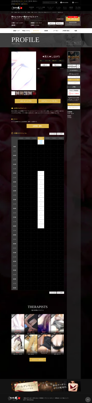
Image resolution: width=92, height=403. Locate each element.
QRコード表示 (78, 66)
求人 (36, 1)
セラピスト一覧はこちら (74, 42)
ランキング (50, 8)
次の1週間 (60, 133)
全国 (12, 1)
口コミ (65, 8)
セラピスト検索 (40, 8)
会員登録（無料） (38, 126)
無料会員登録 (64, 1)
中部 (19, 1)
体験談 (71, 8)
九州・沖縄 (28, 1)
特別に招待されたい (74, 107)
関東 (14, 1)
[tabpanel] (23, 71)
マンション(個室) (22, 18)
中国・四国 (32, 1)
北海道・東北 (22, 1)
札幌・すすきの (14, 18)
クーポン (58, 8)
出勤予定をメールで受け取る (49, 101)
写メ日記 (78, 8)
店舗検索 (31, 8)
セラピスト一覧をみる (37, 359)
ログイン (75, 1)
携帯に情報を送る (71, 67)
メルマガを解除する (73, 82)
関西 (17, 1)
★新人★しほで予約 (26, 101)
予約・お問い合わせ (73, 18)
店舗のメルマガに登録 (74, 79)
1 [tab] (23, 96)
